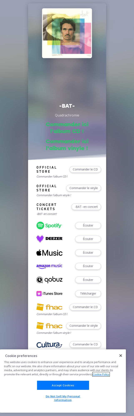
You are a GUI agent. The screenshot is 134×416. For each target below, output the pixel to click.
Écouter (88, 225)
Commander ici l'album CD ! (67, 128)
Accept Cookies (63, 385)
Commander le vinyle (83, 188)
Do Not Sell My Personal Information (63, 398)
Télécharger (88, 293)
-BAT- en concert (86, 207)
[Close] (120, 355)
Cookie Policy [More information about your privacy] (101, 374)
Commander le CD (85, 169)
